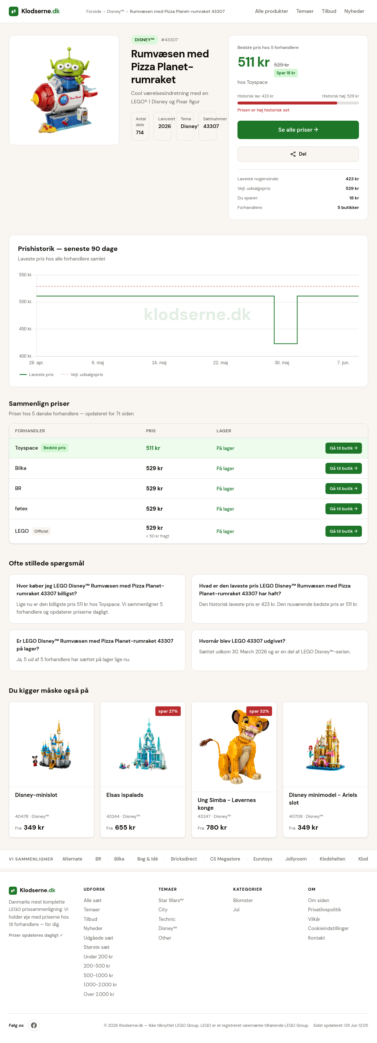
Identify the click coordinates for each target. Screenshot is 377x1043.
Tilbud (329, 11)
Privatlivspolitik (324, 910)
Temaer (305, 11)
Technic (166, 919)
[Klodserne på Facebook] (34, 1025)
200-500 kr (97, 966)
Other (164, 938)
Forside (94, 11)
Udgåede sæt (98, 938)
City (163, 910)
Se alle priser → (298, 130)
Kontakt (316, 938)
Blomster (243, 900)
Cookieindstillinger (328, 928)
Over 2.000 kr (99, 994)
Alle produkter (271, 11)
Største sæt (97, 947)
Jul (236, 910)
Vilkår (314, 919)
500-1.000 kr (98, 975)
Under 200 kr (98, 957)
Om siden (319, 900)
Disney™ (115, 11)
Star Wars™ (170, 900)
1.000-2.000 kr (100, 985)
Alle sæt (93, 900)
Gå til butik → (343, 448)
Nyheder (354, 11)
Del (298, 154)
